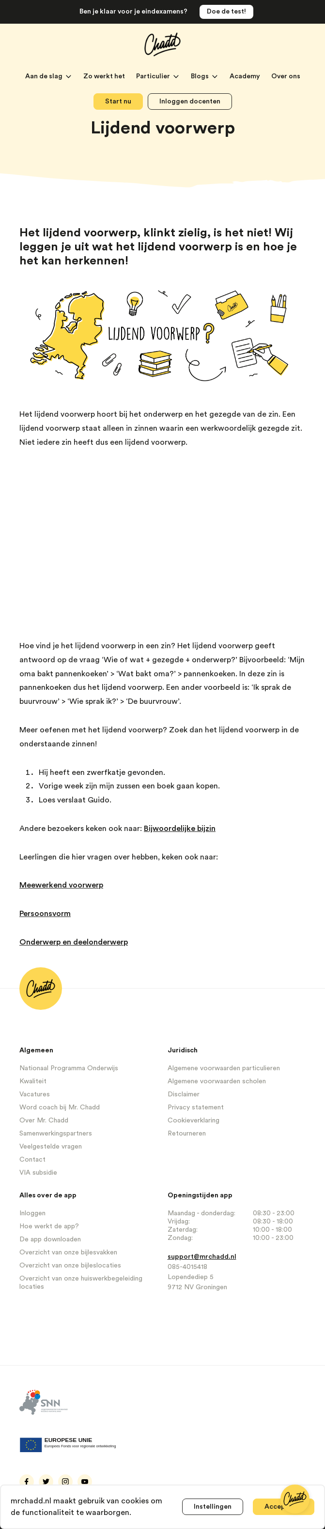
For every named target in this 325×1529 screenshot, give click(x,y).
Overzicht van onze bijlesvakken (68, 1252)
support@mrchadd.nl (202, 1256)
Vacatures (34, 1094)
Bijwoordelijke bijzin (180, 828)
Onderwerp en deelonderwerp (73, 942)
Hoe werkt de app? (49, 1226)
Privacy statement (196, 1107)
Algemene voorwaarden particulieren (224, 1068)
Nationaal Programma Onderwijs (68, 1068)
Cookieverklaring (193, 1120)
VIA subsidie (38, 1172)
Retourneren (187, 1133)
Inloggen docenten (189, 101)
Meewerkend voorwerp (61, 885)
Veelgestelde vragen (50, 1146)
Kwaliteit (32, 1081)
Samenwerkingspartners (55, 1133)
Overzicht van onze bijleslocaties (70, 1265)
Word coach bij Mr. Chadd (59, 1107)
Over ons (285, 76)
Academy (246, 76)
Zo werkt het (104, 76)
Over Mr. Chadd (43, 1120)
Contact (32, 1159)
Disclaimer (184, 1094)
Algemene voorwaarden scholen (217, 1081)
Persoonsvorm (45, 913)
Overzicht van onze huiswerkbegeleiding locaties (80, 1282)
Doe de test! (226, 11)
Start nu (118, 101)
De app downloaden (50, 1239)
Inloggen (32, 1213)
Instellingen (213, 1506)
